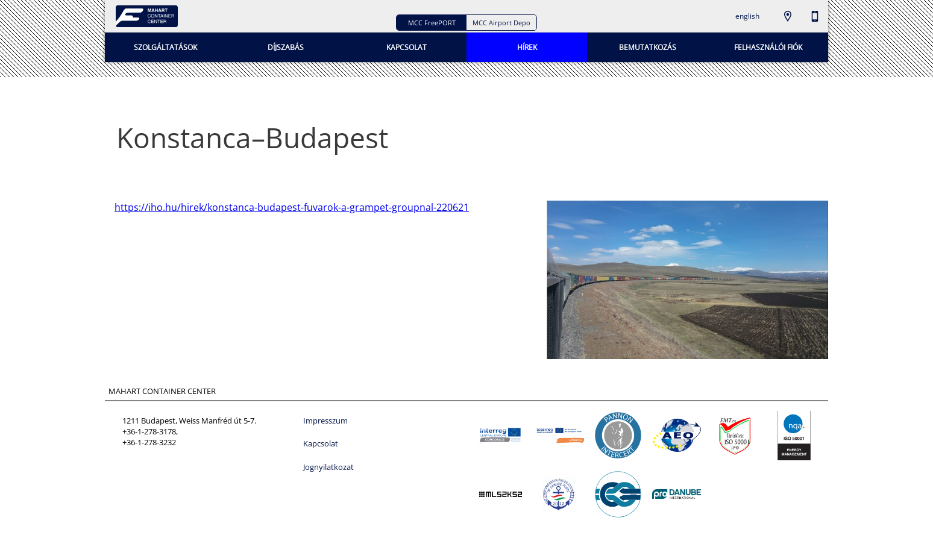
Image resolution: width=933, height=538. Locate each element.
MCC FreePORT (432, 22)
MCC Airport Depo (501, 22)
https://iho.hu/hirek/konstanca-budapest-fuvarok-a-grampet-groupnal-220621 (292, 207)
